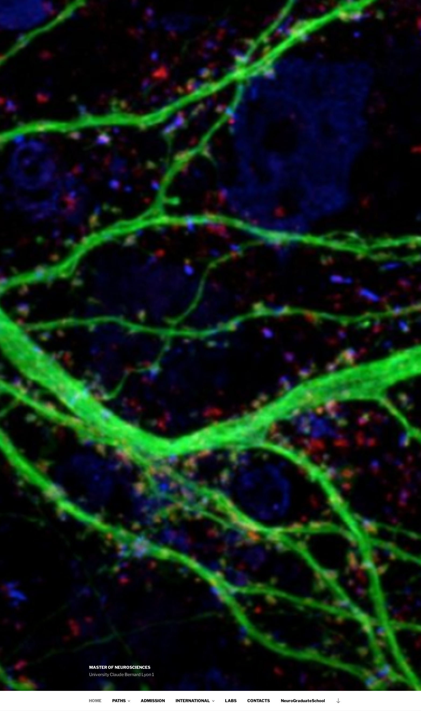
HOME (95, 700)
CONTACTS (258, 700)
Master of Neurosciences (119, 667)
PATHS (121, 700)
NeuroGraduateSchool (303, 700)
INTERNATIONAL (195, 700)
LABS (231, 700)
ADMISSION (153, 700)
